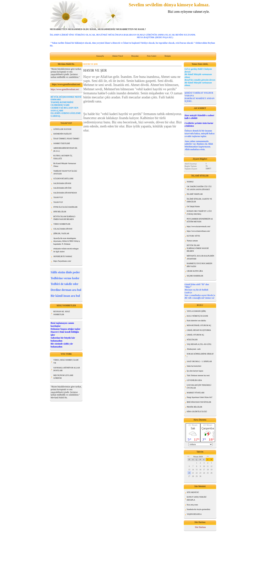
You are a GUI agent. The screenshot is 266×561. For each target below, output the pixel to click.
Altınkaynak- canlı (194, 349)
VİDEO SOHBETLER (61, 224)
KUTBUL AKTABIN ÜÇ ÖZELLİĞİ (62, 157)
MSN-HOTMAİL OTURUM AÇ (199, 325)
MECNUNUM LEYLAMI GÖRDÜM (63, 376)
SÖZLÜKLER (192, 340)
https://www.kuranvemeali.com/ (198, 226)
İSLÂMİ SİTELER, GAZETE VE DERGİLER (199, 200)
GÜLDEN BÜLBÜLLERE (63, 179)
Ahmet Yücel (117, 56)
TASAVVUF (58, 197)
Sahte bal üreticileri (194, 366)
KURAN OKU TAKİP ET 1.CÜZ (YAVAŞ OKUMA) (199, 212)
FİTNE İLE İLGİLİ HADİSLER (65, 207)
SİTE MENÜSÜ (193, 492)
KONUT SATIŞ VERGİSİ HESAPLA (196, 498)
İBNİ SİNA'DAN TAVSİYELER (199, 402)
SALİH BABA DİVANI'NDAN (65, 193)
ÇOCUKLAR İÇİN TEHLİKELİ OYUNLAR (199, 386)
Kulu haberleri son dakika (196, 321)
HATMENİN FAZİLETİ (62, 134)
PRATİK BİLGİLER (194, 407)
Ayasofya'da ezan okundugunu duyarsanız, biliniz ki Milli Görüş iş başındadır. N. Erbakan (66, 241)
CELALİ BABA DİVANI (62, 229)
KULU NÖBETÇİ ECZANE (197, 316)
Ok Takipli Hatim (193, 206)
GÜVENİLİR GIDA (194, 380)
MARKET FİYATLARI (195, 393)
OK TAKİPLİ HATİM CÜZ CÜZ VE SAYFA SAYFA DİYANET (199, 187)
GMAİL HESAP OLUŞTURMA (199, 330)
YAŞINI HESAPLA (194, 514)
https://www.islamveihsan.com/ (198, 231)
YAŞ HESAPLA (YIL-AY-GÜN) (199, 344)
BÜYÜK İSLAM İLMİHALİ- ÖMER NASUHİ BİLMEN (64, 217)
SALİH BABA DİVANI (62, 183)
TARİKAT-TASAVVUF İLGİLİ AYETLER (65, 172)
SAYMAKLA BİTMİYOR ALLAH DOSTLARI (66, 369)
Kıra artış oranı (192, 505)
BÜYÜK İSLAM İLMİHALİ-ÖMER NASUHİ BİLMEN (198, 248)
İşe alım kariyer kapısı (195, 371)
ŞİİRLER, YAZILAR (61, 233)
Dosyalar (135, 56)
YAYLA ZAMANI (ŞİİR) (196, 311)
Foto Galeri (151, 56)
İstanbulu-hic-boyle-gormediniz (198, 509)
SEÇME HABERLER (195, 276)
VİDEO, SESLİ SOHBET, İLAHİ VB (66, 361)
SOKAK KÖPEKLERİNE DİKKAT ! (200, 355)
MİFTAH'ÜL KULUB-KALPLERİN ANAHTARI (200, 257)
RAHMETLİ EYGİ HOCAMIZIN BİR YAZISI (199, 264)
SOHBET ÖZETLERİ (61, 143)
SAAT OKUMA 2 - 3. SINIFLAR (199, 361)
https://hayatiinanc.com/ (62, 261)
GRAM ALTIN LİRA (195, 271)
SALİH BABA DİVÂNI (62, 188)
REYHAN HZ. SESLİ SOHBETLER (61, 312)
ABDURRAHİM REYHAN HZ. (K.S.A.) (65, 149)
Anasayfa (100, 56)
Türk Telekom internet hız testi (198, 375)
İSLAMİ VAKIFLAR (195, 194)
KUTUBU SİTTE (193, 236)
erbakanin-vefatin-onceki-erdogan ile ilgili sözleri (66, 250)
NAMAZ (190, 182)
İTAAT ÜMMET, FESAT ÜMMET (66, 139)
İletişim (168, 56)
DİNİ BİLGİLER (59, 212)
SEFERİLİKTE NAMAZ (62, 256)
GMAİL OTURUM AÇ (195, 335)
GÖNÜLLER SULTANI (62, 129)
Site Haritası (200, 527)
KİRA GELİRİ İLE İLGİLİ (197, 411)
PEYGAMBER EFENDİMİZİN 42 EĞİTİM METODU (200, 220)
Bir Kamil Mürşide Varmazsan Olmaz (64, 164)
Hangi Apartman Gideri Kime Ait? (199, 397)
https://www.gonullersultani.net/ (65, 89)
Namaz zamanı (192, 241)
